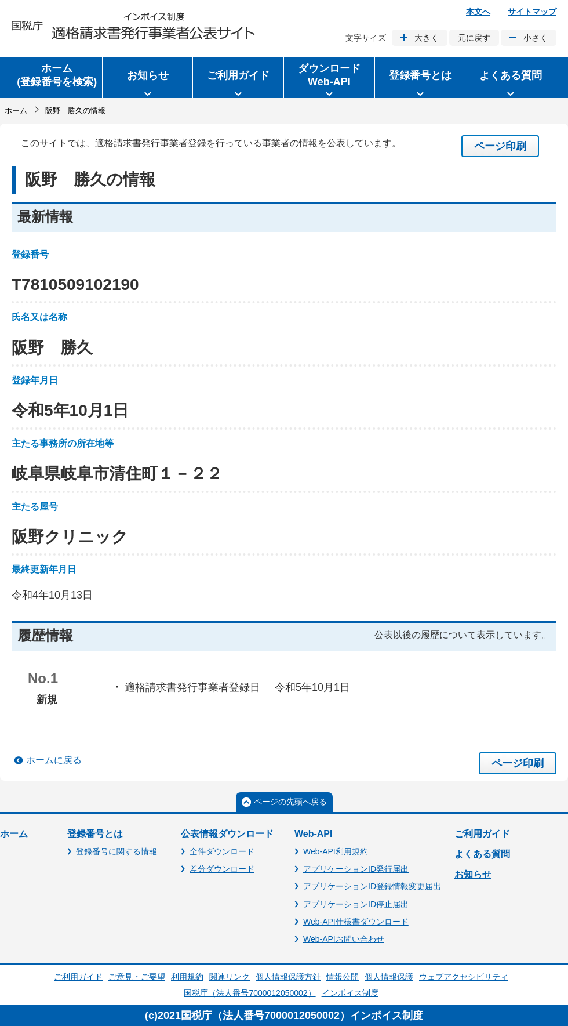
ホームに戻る (54, 760)
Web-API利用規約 (335, 851)
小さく (535, 37)
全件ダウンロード (222, 851)
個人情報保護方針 (288, 976)
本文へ (478, 11)
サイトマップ (532, 11)
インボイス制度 (350, 993)
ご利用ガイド (482, 834)
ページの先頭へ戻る (290, 801)
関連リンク (229, 976)
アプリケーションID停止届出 (356, 904)
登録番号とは (95, 834)
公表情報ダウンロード (227, 834)
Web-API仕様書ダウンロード (356, 921)
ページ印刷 (500, 146)
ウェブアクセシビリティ (463, 976)
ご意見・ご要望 (136, 976)
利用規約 (187, 976)
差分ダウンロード (222, 868)
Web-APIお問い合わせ (343, 939)
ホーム (16, 110)
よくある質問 (482, 854)
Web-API (313, 834)
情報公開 (342, 976)
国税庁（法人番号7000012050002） (249, 993)
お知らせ (472, 874)
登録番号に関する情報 (116, 851)
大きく (426, 37)
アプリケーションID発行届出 (356, 868)
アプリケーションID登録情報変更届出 (372, 886)
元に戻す (474, 37)
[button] (148, 77)
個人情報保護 (389, 976)
